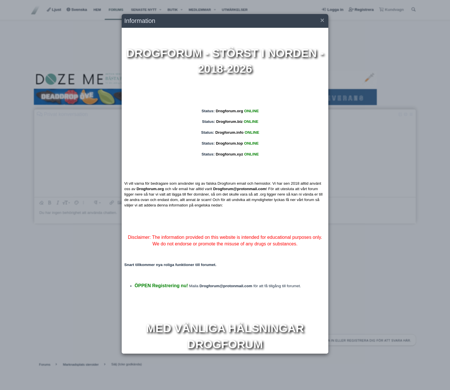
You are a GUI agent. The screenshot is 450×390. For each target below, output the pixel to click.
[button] (322, 21)
